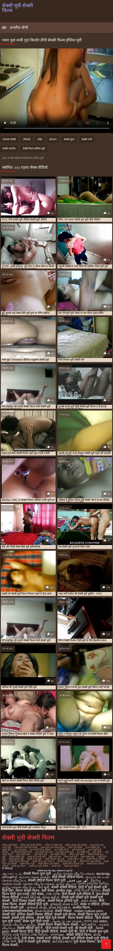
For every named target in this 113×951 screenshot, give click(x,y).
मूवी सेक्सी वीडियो (58, 854)
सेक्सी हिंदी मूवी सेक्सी (51, 918)
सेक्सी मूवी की (68, 931)
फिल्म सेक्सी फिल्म (27, 890)
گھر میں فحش (78, 880)
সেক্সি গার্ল (9, 941)
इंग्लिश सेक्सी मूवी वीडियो (76, 845)
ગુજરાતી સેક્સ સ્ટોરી (64, 904)
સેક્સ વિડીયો (44, 911)
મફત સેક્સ (89, 901)
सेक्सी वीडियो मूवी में (30, 928)
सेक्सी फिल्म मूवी (27, 863)
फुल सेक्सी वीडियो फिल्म (21, 852)
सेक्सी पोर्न (8, 914)
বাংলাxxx (57, 935)
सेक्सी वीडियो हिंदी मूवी (33, 904)
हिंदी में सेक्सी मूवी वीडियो (34, 941)
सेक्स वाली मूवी (70, 856)
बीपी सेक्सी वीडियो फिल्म (67, 877)
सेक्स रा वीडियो (89, 904)
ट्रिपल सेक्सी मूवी (93, 847)
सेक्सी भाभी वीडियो (48, 938)
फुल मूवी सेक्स (20, 849)
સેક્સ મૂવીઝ (50, 897)
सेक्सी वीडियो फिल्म (78, 935)
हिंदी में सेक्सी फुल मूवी (93, 931)
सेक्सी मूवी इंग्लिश (71, 866)
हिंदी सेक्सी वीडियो (46, 931)
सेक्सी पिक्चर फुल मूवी (54, 859)
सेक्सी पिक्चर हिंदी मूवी (19, 861)
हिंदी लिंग (8, 890)
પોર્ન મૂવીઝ (89, 924)
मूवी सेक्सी (97, 852)
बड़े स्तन (53, 139)
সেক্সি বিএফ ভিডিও (86, 890)
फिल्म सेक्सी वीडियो (81, 918)
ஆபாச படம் (11, 873)
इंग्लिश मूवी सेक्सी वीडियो (31, 845)
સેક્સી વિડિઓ (30, 897)
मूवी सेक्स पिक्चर (84, 941)
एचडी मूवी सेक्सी (75, 847)
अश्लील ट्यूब (63, 890)
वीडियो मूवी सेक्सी (76, 854)
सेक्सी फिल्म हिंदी (22, 931)
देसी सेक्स (47, 890)
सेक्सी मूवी (56, 866)
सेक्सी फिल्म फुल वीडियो (90, 861)
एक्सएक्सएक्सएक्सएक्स (17, 911)
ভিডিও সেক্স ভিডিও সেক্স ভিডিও (25, 935)
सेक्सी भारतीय (9, 148)
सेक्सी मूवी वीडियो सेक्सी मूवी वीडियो (85, 938)
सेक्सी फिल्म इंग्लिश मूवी (34, 148)
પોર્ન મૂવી (43, 887)
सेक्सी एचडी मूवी (34, 859)
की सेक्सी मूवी (84, 928)
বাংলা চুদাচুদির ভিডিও (93, 884)
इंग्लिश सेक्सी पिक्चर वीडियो (34, 914)
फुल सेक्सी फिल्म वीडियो (40, 849)
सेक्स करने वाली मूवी (36, 856)
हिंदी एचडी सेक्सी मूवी (59, 928)
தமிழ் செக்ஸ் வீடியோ (19, 887)
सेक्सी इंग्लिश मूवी (16, 859)
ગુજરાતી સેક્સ (36, 907)
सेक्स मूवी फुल (55, 856)
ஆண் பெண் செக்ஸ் (67, 921)
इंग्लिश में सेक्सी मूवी (53, 845)
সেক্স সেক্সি (53, 894)
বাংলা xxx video (95, 921)
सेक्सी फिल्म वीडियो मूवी (73, 863)
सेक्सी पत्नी (87, 139)
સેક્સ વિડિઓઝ (59, 907)
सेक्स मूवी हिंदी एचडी (36, 921)
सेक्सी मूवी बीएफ (65, 914)
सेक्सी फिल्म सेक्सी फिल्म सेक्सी (58, 924)
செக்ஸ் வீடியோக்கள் (38, 884)
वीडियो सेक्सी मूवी (16, 856)
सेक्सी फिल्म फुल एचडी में (43, 861)
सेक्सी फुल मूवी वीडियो (38, 866)
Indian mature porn (88, 911)
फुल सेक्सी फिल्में (61, 849)
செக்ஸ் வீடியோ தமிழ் (19, 924)
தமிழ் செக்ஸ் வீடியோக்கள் (74, 873)
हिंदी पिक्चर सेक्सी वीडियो (29, 901)
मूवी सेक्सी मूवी (40, 854)
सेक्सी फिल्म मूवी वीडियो (48, 863)
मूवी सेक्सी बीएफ (23, 854)
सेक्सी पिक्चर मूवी (75, 859)
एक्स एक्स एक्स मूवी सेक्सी (25, 847)
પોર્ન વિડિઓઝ (62, 941)
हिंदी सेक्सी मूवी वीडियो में (78, 894)
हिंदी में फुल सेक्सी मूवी (93, 887)
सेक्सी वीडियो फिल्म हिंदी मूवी (46, 880)
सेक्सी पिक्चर (64, 911)
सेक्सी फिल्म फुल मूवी (67, 861)
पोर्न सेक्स (37, 894)
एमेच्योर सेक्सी (9, 139)
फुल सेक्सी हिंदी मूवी (44, 852)
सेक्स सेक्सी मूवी (87, 856)
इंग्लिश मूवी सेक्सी (9, 845)
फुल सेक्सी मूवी (78, 849)
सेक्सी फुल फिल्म (18, 866)
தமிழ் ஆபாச (66, 884)
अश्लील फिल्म (81, 907)
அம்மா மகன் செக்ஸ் (34, 877)
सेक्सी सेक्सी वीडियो (63, 887)
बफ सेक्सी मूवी (83, 852)
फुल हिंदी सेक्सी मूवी (64, 852)
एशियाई (26, 139)
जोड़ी (39, 139)
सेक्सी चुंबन (69, 139)
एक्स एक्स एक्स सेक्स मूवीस (52, 847)
